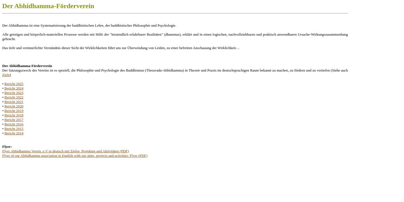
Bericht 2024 (14, 88)
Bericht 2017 (14, 120)
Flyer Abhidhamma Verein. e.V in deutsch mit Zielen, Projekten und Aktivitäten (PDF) (65, 151)
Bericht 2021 (14, 102)
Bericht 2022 (14, 97)
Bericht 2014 (14, 133)
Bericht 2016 (14, 124)
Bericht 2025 (14, 84)
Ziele (6, 75)
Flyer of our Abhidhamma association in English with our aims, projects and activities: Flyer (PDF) (74, 155)
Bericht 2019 (14, 111)
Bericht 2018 (14, 115)
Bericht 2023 (14, 93)
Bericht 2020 (14, 106)
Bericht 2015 (14, 129)
